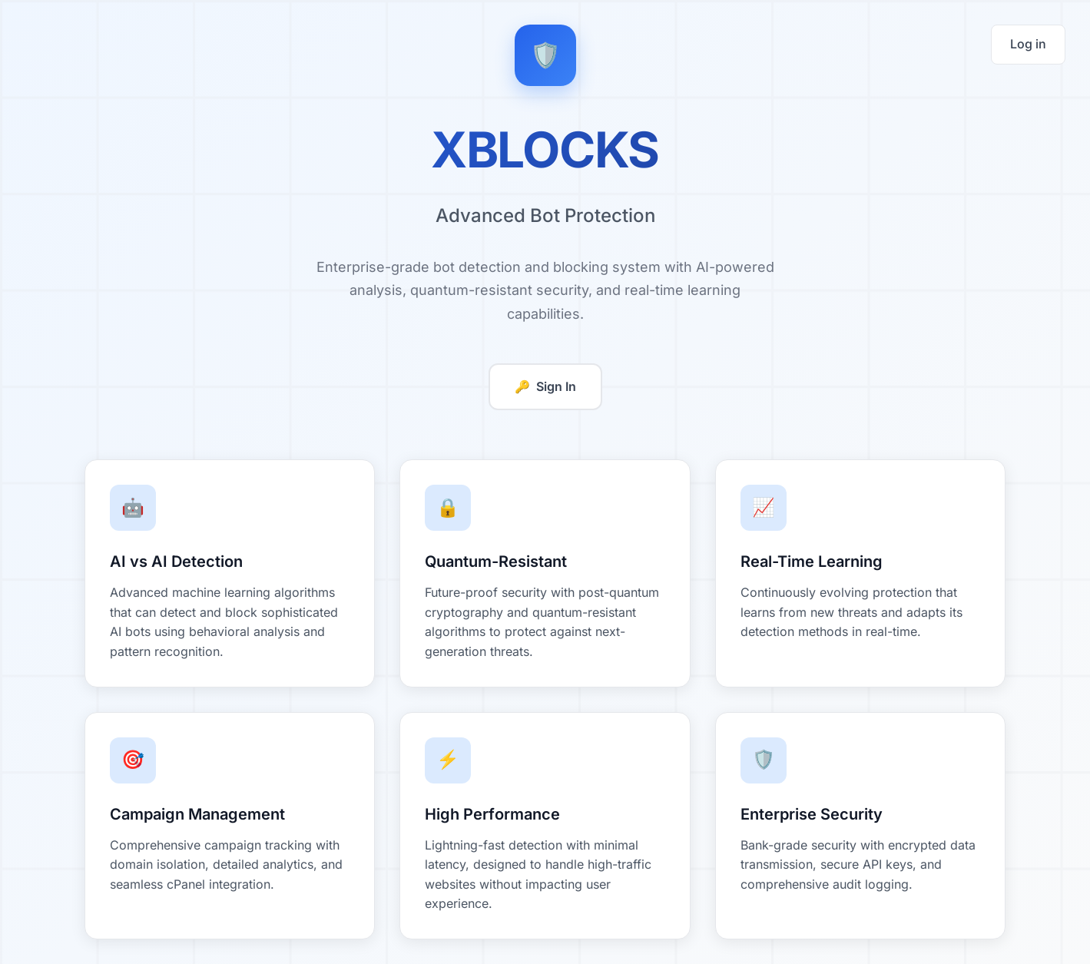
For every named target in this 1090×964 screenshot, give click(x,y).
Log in (1028, 43)
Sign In (545, 387)
